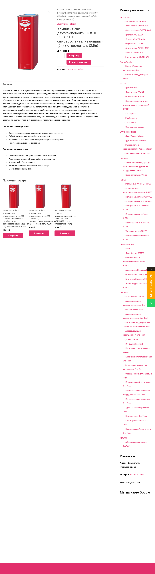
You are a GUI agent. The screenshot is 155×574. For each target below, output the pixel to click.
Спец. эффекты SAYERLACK (138, 30)
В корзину (74, 55)
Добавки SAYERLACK (135, 39)
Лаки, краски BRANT (134, 92)
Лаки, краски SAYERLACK (137, 26)
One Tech (124, 292)
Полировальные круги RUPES (138, 201)
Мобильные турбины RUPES (138, 184)
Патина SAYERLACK (134, 53)
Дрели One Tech (132, 339)
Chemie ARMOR (127, 244)
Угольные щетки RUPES (136, 231)
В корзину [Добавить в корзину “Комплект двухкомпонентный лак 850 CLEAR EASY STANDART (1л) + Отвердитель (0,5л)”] (65, 233)
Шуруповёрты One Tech (136, 416)
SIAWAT (123, 438)
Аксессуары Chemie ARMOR (138, 270)
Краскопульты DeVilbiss (136, 175)
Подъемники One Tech (135, 296)
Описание (7, 84)
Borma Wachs (126, 62)
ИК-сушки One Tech (134, 344)
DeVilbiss (124, 158)
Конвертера (130, 113)
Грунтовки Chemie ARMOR (137, 279)
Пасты (128, 248)
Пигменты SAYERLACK (135, 21)
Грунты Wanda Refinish (135, 140)
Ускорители (130, 122)
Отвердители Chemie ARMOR (138, 274)
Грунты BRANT (132, 87)
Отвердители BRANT (134, 96)
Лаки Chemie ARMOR (134, 253)
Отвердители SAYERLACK (137, 48)
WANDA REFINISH (73, 10)
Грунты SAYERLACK (134, 35)
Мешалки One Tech (134, 309)
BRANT (123, 83)
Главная (60, 10)
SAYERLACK (125, 17)
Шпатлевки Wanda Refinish (137, 153)
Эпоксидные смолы (134, 127)
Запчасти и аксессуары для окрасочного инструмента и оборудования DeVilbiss (137, 166)
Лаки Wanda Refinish (66, 24)
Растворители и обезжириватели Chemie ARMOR (134, 262)
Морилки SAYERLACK (135, 44)
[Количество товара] (61, 55)
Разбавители (131, 118)
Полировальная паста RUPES (138, 197)
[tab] (7, 84)
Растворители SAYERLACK (137, 57)
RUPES (123, 180)
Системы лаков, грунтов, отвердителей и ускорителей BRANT (136, 105)
